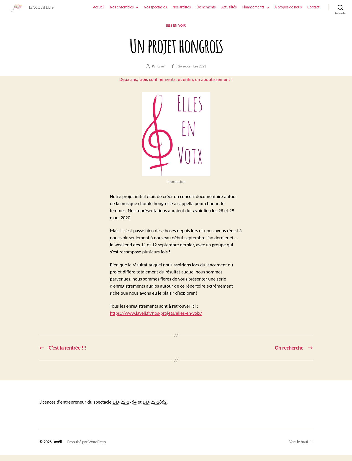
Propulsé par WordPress (86, 448)
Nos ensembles (122, 10)
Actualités (228, 10)
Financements (253, 10)
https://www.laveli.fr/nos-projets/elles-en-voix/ (156, 319)
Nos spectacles (155, 10)
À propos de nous (288, 10)
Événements (206, 10)
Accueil (98, 10)
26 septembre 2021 (192, 72)
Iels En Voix (176, 32)
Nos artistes (181, 10)
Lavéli (161, 72)
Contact (313, 10)
